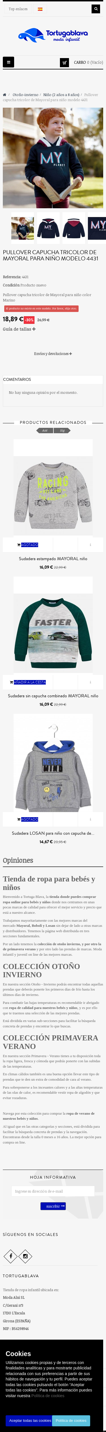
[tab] (53, 329)
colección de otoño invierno (58, 944)
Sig (62, 430)
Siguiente (101, 227)
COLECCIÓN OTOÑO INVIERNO (41, 970)
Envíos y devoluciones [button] (53, 353)
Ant (44, 430)
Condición (11, 285)
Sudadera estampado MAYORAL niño (53, 559)
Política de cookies (47, 1395)
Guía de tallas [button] (19, 329)
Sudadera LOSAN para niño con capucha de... (53, 833)
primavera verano (21, 949)
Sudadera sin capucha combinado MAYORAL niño (53, 696)
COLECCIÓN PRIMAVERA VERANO (50, 1042)
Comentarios (17, 380)
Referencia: (12, 276)
